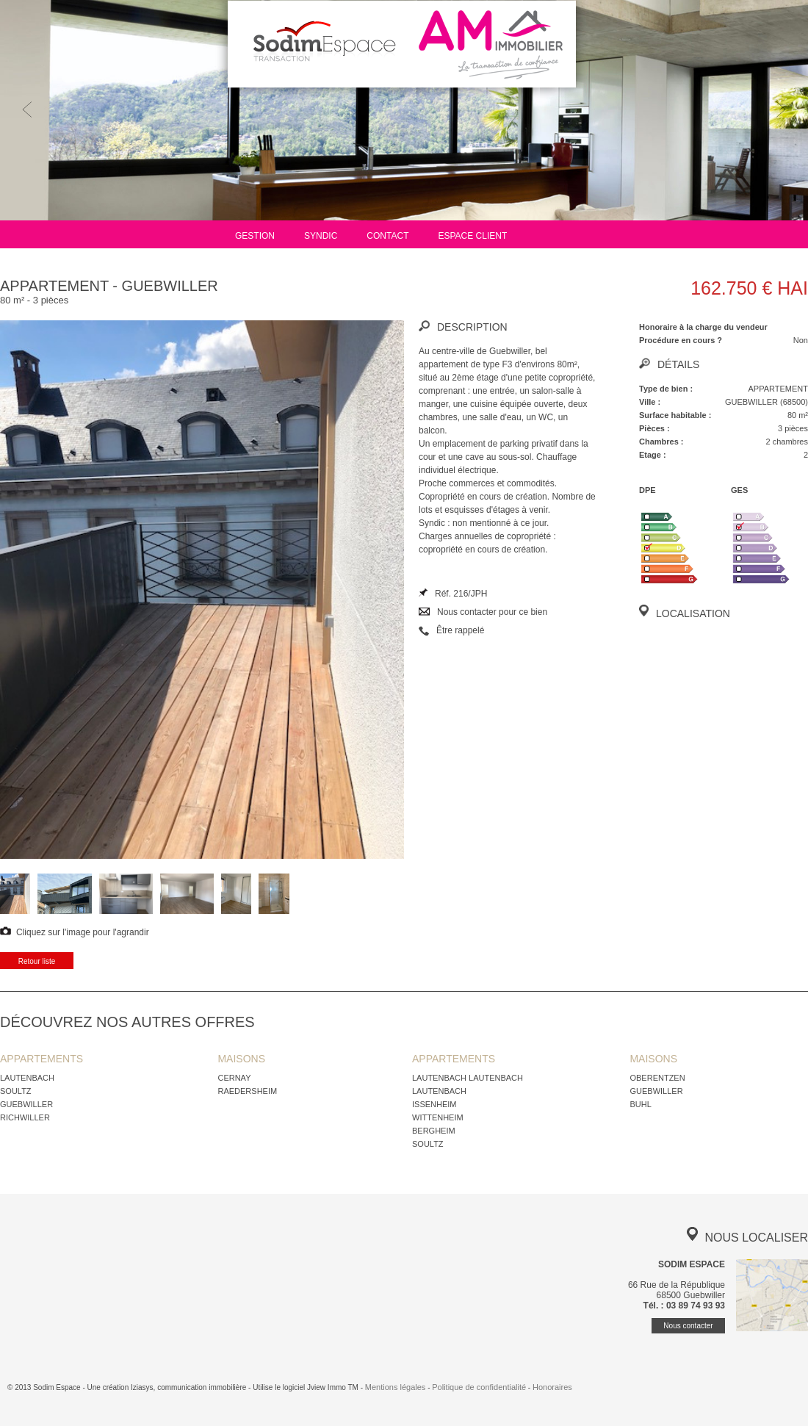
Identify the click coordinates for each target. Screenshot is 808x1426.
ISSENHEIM (434, 1104)
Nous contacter (688, 1326)
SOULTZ (16, 1091)
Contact (387, 236)
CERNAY (233, 1077)
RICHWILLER (25, 1117)
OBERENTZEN (657, 1077)
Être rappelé (460, 630)
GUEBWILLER (26, 1104)
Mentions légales (395, 1387)
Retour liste (37, 961)
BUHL (640, 1104)
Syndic (320, 236)
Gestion (255, 236)
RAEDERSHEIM (247, 1091)
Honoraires (552, 1387)
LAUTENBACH (27, 1077)
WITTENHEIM (437, 1117)
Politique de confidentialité (479, 1387)
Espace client (472, 236)
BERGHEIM (433, 1130)
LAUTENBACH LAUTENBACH (467, 1077)
